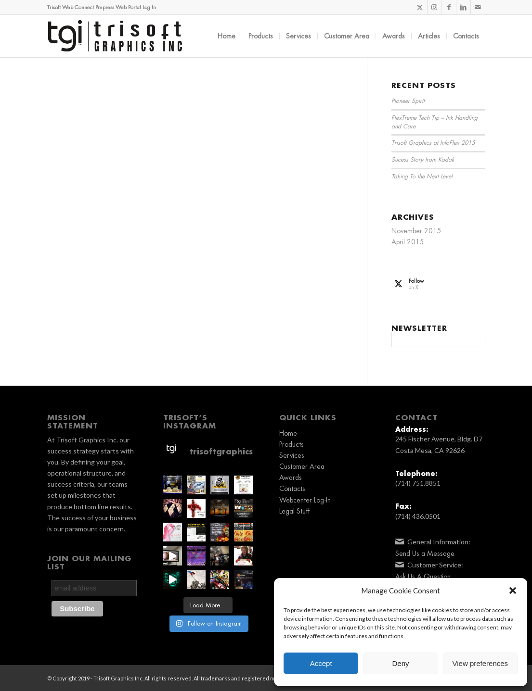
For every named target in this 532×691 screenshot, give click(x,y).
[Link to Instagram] (434, 7)
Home (288, 433)
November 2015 (416, 230)
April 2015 (407, 242)
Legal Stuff (294, 511)
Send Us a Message (424, 553)
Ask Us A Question (423, 576)
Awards (290, 477)
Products (291, 444)
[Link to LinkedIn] (463, 7)
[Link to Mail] (478, 7)
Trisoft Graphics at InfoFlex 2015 (433, 143)
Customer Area (301, 466)
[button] (513, 590)
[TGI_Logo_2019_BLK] (115, 36)
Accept (321, 663)
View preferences (480, 663)
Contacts (292, 488)
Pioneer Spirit (408, 101)
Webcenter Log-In (305, 500)
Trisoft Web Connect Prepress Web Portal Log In (101, 7)
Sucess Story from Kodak (422, 160)
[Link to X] (420, 7)
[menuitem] (226, 36)
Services (291, 455)
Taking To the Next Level (422, 176)
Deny (400, 663)
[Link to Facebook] (449, 7)
